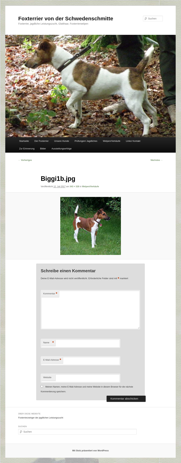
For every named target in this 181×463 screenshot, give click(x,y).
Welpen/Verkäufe (111, 141)
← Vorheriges (25, 160)
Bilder (43, 148)
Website (47, 377)
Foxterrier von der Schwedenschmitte (65, 18)
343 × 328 (74, 186)
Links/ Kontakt (133, 141)
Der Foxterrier (41, 141)
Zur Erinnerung (26, 148)
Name (48, 342)
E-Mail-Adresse (52, 360)
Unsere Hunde (61, 141)
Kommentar (50, 293)
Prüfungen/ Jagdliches (86, 141)
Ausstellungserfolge (61, 148)
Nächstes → (157, 160)
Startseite (24, 141)
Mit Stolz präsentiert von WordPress (90, 450)
